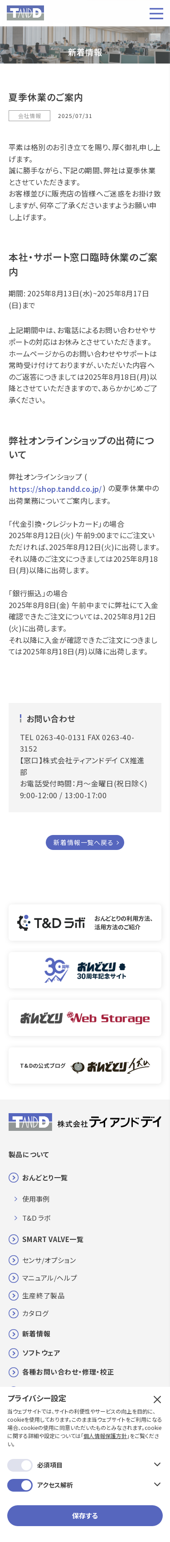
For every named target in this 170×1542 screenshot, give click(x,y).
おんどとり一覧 (45, 1177)
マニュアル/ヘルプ (49, 1277)
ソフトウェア (41, 1352)
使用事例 (35, 1198)
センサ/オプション (49, 1260)
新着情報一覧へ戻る (83, 842)
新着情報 (36, 1333)
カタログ (35, 1313)
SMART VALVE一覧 (53, 1239)
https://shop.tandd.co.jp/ (56, 488)
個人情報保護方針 (105, 1435)
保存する (85, 1515)
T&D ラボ (36, 1218)
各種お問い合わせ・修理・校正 (68, 1371)
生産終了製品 (43, 1295)
